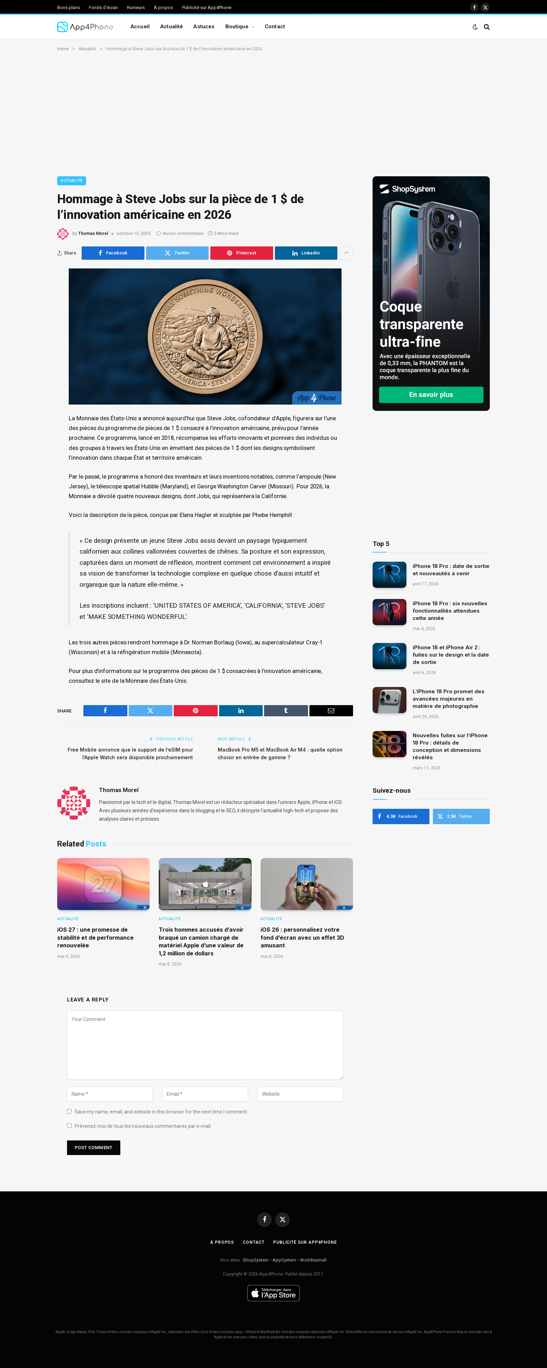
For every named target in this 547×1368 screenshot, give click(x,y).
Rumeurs (136, 7)
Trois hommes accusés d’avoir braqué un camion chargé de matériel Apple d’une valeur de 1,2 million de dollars (201, 941)
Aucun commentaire (180, 233)
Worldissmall (313, 1260)
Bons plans (68, 7)
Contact (275, 26)
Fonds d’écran (103, 7)
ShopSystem (256, 1260)
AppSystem (284, 1260)
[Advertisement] (273, 113)
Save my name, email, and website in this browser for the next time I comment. (161, 1112)
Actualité (171, 26)
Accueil (140, 26)
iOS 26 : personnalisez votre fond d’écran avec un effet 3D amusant (302, 937)
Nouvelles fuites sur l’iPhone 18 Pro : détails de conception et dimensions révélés (450, 746)
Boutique (236, 26)
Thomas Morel (93, 233)
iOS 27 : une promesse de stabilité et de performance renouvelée (95, 937)
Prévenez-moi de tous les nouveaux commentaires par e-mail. (143, 1126)
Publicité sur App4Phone (206, 7)
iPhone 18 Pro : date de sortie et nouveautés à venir (451, 570)
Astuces (204, 26)
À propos (163, 7)
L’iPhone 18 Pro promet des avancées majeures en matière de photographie (449, 698)
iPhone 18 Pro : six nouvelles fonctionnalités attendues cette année (450, 610)
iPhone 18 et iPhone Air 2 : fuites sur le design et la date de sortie (451, 654)
